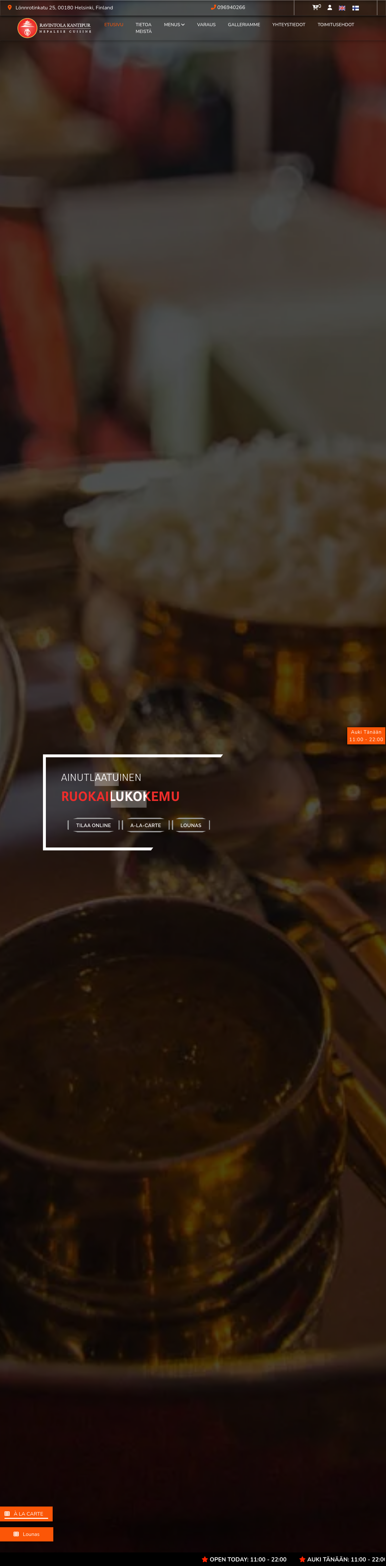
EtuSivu (113, 25)
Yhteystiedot (288, 25)
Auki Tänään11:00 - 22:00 (366, 736)
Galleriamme (244, 25)
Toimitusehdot (336, 25)
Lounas (26, 1534)
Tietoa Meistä (144, 28)
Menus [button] (174, 25)
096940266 (228, 7)
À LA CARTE (26, 1514)
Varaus (206, 25)
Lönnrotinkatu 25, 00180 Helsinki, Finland (59, 7)
